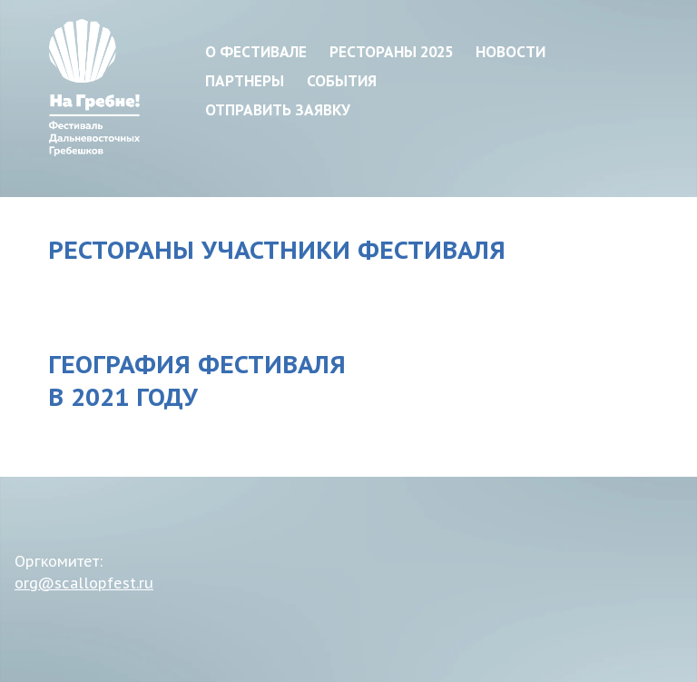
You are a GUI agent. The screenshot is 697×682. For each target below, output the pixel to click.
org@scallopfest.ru (84, 583)
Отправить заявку (277, 110)
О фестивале (256, 52)
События (342, 81)
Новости (510, 52)
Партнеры (244, 81)
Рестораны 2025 (391, 52)
